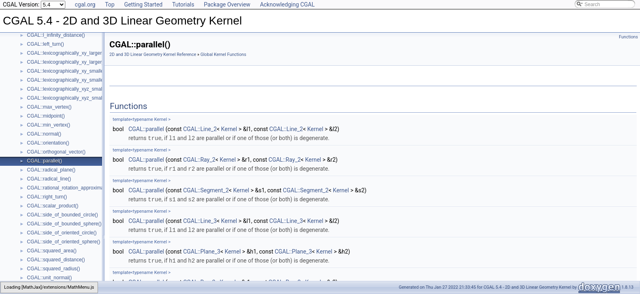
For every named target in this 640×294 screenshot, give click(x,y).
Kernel (229, 129)
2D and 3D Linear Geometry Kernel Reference (152, 54)
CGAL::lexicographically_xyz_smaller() (69, 89)
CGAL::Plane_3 (201, 250)
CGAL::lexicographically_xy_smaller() (67, 71)
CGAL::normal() (44, 134)
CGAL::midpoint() (46, 116)
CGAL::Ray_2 (199, 159)
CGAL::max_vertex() (49, 107)
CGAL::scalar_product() (52, 206)
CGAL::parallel (146, 129)
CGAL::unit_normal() (49, 278)
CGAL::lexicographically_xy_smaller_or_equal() (78, 80)
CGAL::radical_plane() (51, 170)
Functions (628, 37)
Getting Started (143, 4)
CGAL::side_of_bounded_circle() (62, 215)
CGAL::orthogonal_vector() (56, 152)
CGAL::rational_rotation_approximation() (71, 188)
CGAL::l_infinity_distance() (56, 35)
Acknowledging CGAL (287, 4)
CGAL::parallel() (44, 161)
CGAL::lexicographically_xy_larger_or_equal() (77, 62)
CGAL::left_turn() (45, 44)
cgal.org (85, 4)
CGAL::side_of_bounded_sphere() (64, 224)
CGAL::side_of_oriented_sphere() (63, 242)
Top (110, 4)
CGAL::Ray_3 (199, 280)
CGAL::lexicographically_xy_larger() (66, 53)
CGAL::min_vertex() (48, 125)
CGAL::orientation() (48, 143)
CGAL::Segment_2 (206, 189)
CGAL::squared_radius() (53, 269)
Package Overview (227, 4)
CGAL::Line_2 (200, 129)
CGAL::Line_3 (200, 219)
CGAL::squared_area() (51, 251)
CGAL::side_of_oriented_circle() (62, 233)
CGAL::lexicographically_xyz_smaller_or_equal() (80, 98)
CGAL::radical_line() (49, 179)
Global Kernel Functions (223, 54)
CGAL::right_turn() (47, 197)
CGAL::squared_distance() (56, 260)
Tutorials (183, 4)
